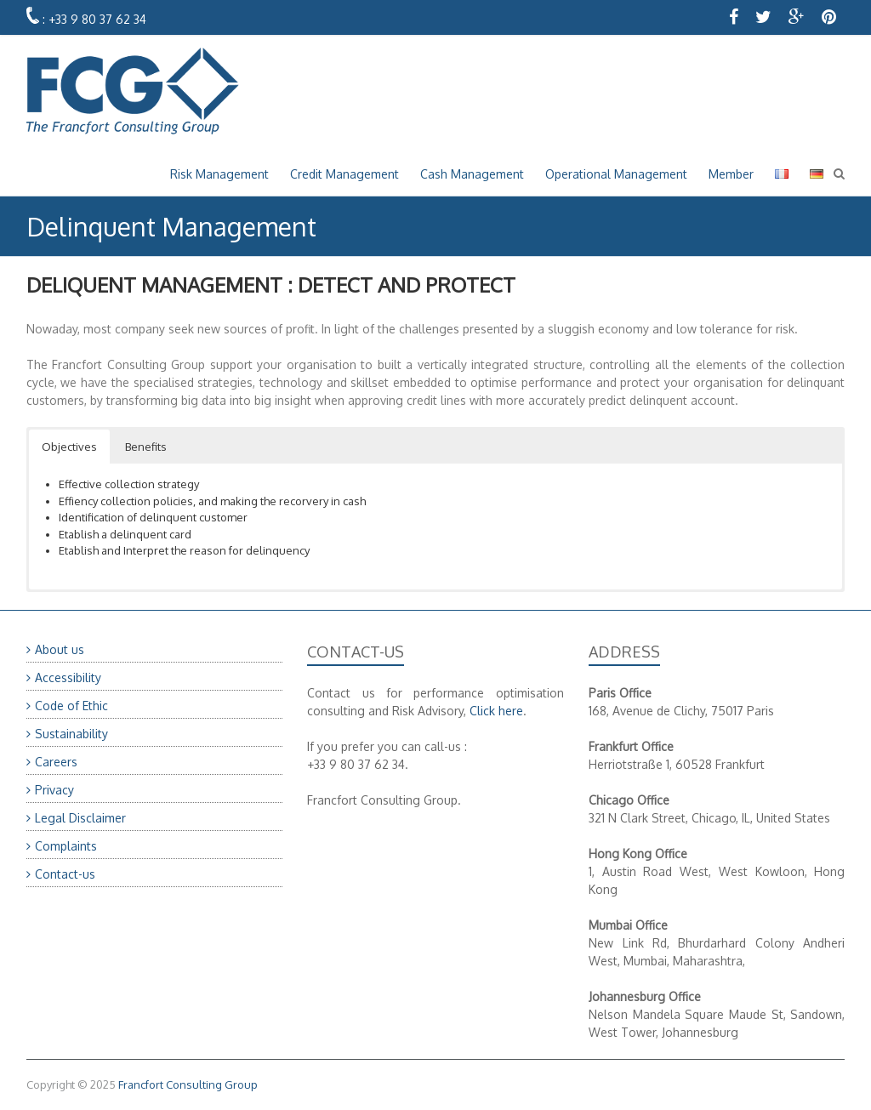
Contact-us (65, 874)
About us (59, 649)
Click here (496, 710)
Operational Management (616, 174)
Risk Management (219, 174)
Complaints (66, 846)
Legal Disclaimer (80, 818)
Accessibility (68, 677)
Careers (56, 761)
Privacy (54, 790)
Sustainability (71, 733)
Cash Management (472, 174)
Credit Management (344, 174)
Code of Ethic (71, 705)
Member (731, 174)
